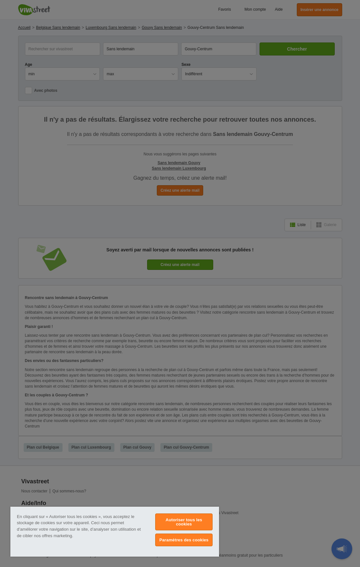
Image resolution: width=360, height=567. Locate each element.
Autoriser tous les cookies (184, 521)
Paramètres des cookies (184, 539)
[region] (114, 532)
